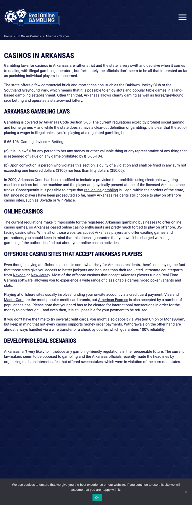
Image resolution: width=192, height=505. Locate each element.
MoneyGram (174, 319)
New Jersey (40, 275)
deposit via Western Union (137, 319)
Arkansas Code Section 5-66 (67, 122)
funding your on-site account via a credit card (109, 294)
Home (8, 36)
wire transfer (62, 329)
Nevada (19, 275)
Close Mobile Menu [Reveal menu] (180, 17)
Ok (97, 498)
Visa (168, 294)
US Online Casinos (28, 36)
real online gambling (101, 190)
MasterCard (14, 299)
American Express (113, 299)
